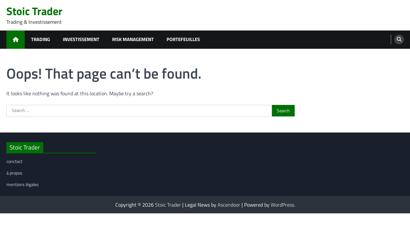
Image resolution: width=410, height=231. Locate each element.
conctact (14, 161)
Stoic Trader (34, 11)
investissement (81, 39)
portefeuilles (183, 39)
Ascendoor (228, 205)
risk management (133, 39)
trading (40, 39)
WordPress (282, 205)
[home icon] (15, 39)
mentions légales (22, 184)
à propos (14, 172)
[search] (399, 39)
